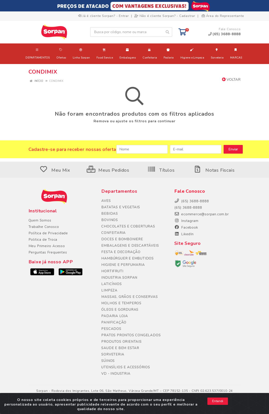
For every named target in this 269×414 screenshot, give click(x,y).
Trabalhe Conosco (44, 226)
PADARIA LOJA (114, 316)
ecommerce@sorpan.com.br (201, 214)
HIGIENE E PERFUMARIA (123, 264)
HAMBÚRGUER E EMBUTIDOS (127, 258)
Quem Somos (40, 220)
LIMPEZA (109, 290)
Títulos (161, 170)
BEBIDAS (109, 213)
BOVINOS (109, 220)
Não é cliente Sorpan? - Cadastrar (164, 16)
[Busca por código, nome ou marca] (126, 32)
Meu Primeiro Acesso (47, 246)
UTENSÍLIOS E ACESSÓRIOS (125, 367)
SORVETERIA (112, 354)
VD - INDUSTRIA (115, 373)
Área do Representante (223, 16)
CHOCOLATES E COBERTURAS (128, 226)
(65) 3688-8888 (188, 207)
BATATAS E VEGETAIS (120, 207)
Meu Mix (55, 170)
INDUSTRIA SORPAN (119, 277)
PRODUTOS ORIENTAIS (121, 341)
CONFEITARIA (113, 232)
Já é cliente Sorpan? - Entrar (103, 16)
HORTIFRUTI (112, 271)
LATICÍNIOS (111, 284)
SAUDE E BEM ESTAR (120, 348)
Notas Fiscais (214, 170)
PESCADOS (111, 328)
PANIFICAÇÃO (113, 322)
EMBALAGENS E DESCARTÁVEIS (130, 245)
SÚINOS (108, 360)
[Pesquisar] (167, 32)
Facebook (186, 227)
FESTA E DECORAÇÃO (121, 252)
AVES (106, 200)
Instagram (186, 221)
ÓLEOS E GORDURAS (119, 309)
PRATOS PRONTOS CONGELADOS (131, 335)
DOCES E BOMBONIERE (122, 239)
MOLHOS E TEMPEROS (121, 303)
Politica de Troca (43, 239)
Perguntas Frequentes (48, 252)
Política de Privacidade (48, 233)
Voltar (231, 79)
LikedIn (183, 234)
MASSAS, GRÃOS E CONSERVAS (129, 296)
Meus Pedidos (108, 170)
